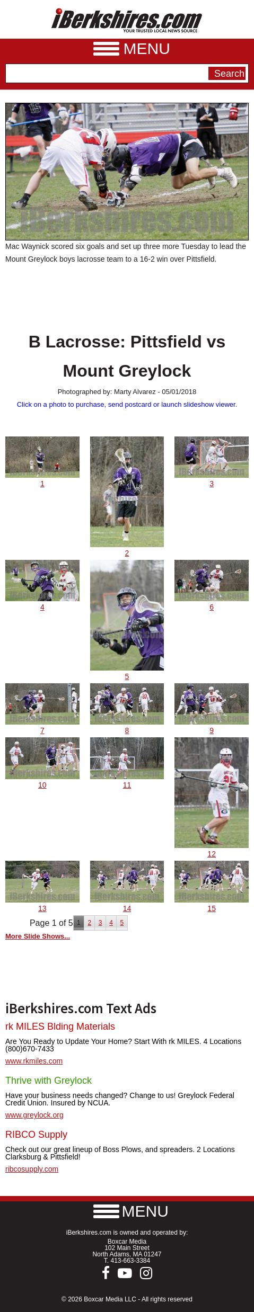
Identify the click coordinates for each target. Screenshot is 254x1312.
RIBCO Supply (36, 1134)
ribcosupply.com (31, 1169)
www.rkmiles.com (34, 1061)
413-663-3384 (130, 1260)
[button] (127, 1211)
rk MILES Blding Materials (60, 1026)
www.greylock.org (34, 1115)
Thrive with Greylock (48, 1080)
